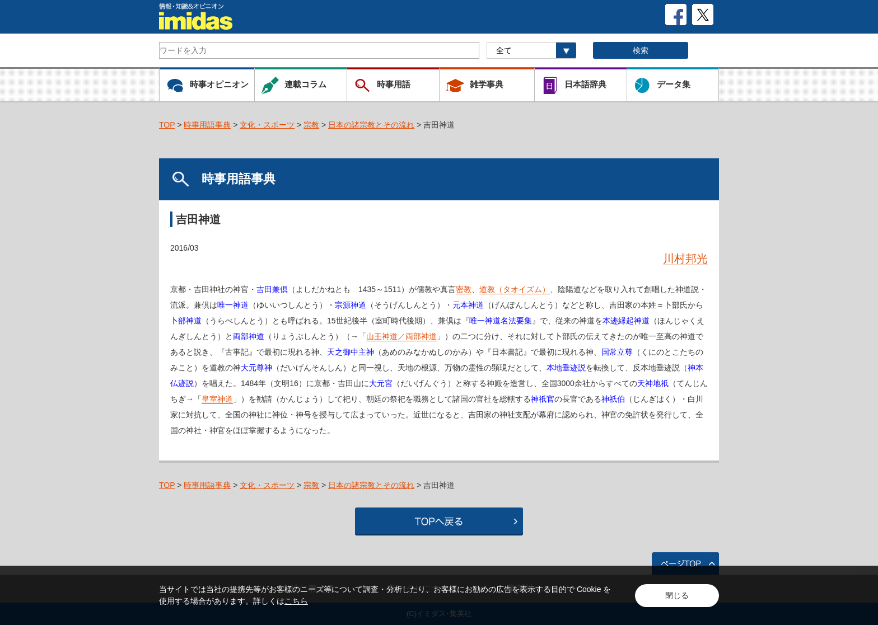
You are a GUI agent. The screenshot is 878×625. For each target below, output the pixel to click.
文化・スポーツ (267, 124)
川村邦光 (685, 258)
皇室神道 (217, 398)
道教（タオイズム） (514, 289)
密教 (463, 289)
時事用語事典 (207, 124)
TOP (167, 124)
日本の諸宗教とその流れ (371, 124)
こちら (296, 600)
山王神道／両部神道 (401, 336)
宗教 (311, 124)
